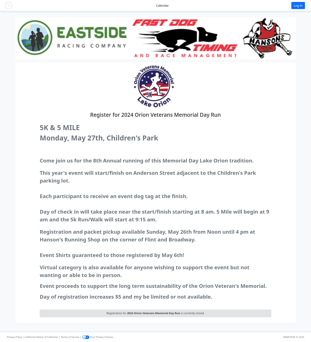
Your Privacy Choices (97, 337)
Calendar (162, 5)
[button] (17, 5)
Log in (298, 5)
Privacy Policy (14, 337)
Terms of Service (70, 337)
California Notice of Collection (41, 337)
